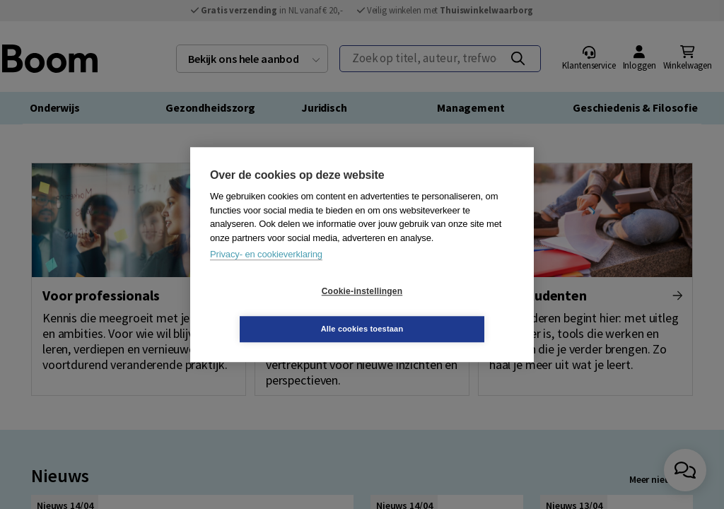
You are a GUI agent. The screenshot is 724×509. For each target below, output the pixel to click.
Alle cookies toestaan (446, 309)
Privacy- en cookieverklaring (266, 273)
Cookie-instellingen (278, 310)
